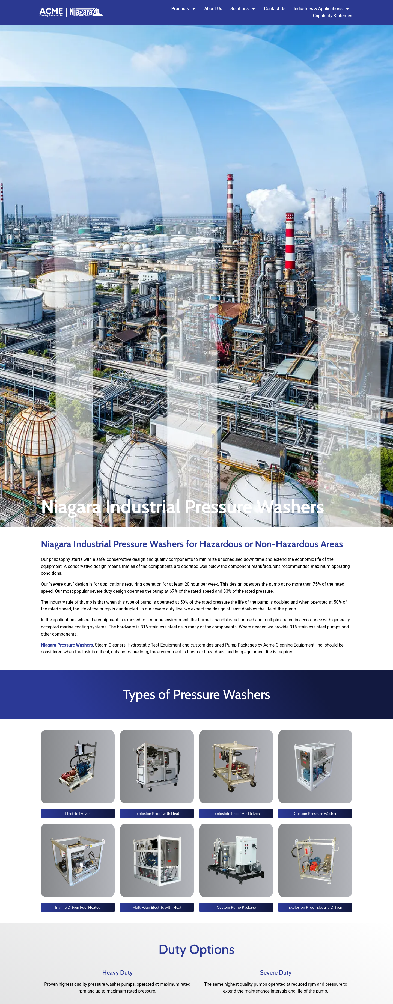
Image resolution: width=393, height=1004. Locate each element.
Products (183, 8)
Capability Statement (333, 15)
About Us (213, 8)
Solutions (243, 8)
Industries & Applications (322, 8)
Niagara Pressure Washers (67, 645)
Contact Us (274, 8)
